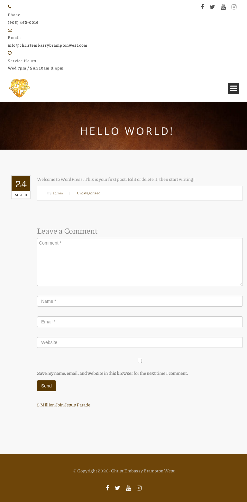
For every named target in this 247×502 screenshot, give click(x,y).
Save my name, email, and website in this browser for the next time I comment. (112, 373)
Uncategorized (88, 193)
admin (58, 193)
